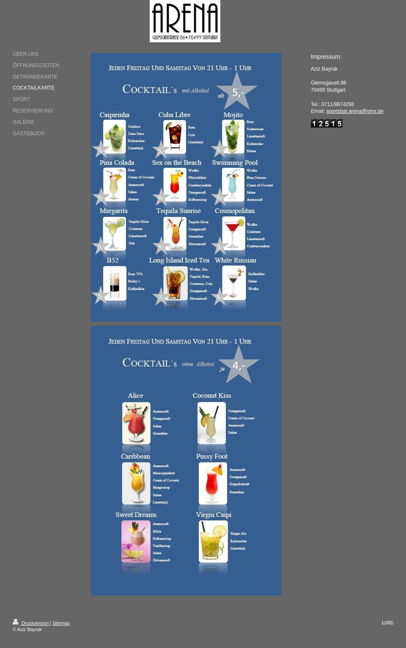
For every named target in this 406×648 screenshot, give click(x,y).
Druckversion (31, 623)
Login (387, 621)
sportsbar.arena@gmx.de (355, 111)
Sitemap (60, 623)
